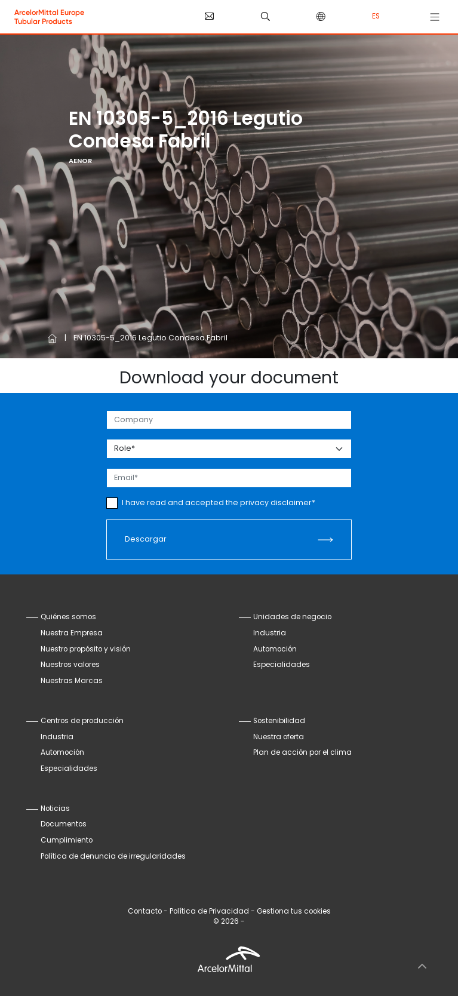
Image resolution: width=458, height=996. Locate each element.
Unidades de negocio (292, 617)
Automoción (275, 649)
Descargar (146, 539)
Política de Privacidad (209, 911)
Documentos (64, 824)
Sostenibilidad (279, 721)
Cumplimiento (67, 840)
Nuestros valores (70, 664)
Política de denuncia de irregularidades (113, 856)
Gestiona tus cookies (294, 911)
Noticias (55, 808)
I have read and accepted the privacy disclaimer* (218, 502)
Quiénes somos (68, 617)
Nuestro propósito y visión (86, 649)
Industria (269, 633)
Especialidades (281, 664)
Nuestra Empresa (72, 633)
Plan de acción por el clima (302, 752)
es (376, 16)
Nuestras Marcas (72, 680)
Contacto (145, 911)
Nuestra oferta (278, 737)
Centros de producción (82, 721)
